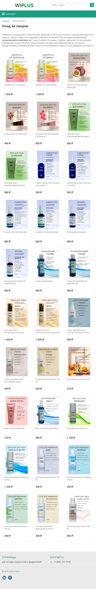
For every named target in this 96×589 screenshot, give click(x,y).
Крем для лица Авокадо (77, 428)
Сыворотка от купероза (14, 84)
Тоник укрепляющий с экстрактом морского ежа (78, 331)
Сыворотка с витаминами (15, 232)
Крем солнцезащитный (14, 428)
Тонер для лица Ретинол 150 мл (48, 380)
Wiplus (17, 571)
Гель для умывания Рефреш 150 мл (79, 478)
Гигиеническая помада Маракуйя (77, 85)
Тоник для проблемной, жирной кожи (77, 282)
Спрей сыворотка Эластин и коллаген (79, 184)
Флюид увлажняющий (76, 232)
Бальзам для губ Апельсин (78, 379)
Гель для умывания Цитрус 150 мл (16, 527)
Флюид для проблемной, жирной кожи (15, 282)
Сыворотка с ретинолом (46, 84)
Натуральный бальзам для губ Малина (47, 135)
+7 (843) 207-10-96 (62, 562)
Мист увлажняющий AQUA (47, 428)
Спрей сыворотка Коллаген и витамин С (48, 184)
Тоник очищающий (44, 281)
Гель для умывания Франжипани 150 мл (44, 527)
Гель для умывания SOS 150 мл (48, 478)
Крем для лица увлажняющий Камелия (14, 184)
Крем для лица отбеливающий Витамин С (78, 135)
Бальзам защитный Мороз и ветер (16, 478)
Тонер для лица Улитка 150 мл (78, 527)
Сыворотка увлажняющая (47, 232)
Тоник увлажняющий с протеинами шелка (14, 380)
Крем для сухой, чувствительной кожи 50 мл (48, 331)
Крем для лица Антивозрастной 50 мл (14, 331)
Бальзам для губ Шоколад (15, 134)
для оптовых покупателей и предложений (21, 562)
